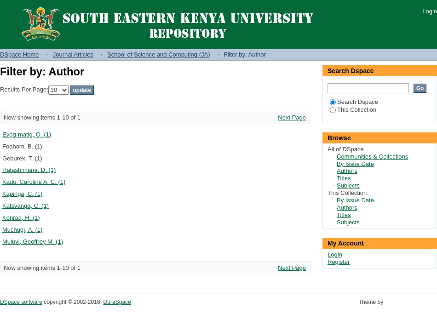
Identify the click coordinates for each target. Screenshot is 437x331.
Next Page (292, 117)
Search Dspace (354, 101)
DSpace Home (19, 54)
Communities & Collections (372, 156)
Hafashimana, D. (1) (29, 169)
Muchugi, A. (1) (22, 229)
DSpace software (21, 302)
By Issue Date (355, 163)
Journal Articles (73, 54)
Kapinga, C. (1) (22, 193)
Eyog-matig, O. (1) (26, 134)
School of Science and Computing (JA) (158, 54)
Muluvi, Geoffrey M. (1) (32, 241)
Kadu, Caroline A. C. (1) (33, 181)
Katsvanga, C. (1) (25, 205)
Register (339, 261)
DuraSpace (117, 302)
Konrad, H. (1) (21, 217)
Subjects (348, 185)
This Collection (353, 109)
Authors (347, 170)
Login (429, 11)
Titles (344, 178)
